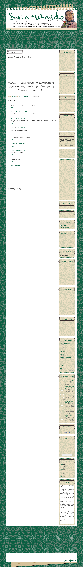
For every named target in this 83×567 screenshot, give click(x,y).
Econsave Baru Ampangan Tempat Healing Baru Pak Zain (69, 387)
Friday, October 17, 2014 (22, 111)
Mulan (62, 304)
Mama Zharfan (63, 346)
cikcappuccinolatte (65, 322)
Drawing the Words (65, 275)
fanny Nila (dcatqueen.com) (65, 357)
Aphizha (13, 143)
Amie (61, 368)
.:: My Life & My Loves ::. (66, 294)
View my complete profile (65, 227)
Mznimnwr (62, 362)
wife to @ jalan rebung (65, 280)
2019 (62, 476)
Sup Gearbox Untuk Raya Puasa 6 (69, 416)
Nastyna (13, 118)
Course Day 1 (67, 409)
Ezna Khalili (62, 354)
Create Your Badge (67, 432)
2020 (62, 474)
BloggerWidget (71, 370)
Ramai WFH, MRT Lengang (69, 380)
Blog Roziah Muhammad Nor (67, 269)
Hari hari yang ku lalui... (66, 300)
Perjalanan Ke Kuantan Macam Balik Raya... (69, 402)
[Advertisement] (41, 40)
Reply (12, 107)
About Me (12, 29)
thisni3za (62, 365)
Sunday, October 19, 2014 (20, 165)
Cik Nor (12, 165)
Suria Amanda (64, 225)
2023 (62, 469)
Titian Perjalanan (64, 311)
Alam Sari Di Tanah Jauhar (66, 296)
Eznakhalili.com (64, 268)
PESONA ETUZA (64, 292)
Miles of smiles (64, 277)
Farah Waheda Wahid (15, 135)
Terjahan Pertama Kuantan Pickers (69, 395)
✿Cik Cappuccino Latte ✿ (65, 343)
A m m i (62, 264)
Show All (73, 313)
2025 (62, 466)
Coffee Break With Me (65, 306)
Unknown (13, 150)
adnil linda (62, 360)
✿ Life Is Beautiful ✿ (65, 282)
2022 (62, 471)
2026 (62, 464)
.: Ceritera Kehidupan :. (66, 278)
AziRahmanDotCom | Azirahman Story (67, 309)
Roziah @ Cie (62, 351)
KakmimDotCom (64, 298)
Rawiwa (61, 348)
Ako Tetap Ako (64, 302)
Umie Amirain (14, 111)
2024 (62, 468)
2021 (62, 473)
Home (7, 29)
